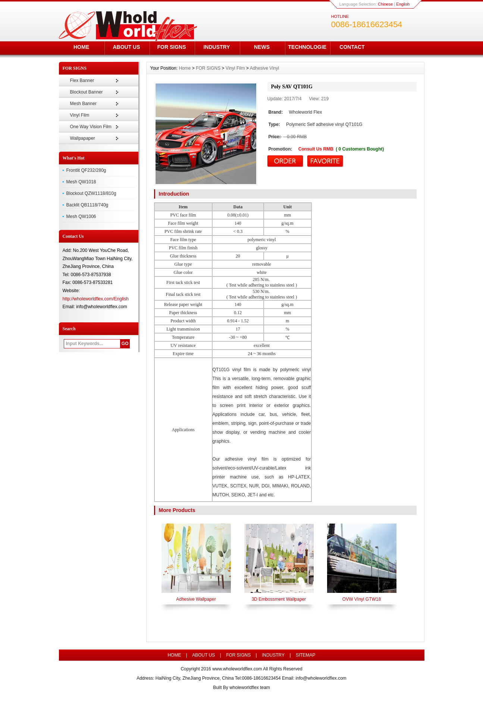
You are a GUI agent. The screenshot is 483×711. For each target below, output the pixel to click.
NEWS (262, 47)
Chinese (385, 4)
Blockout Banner (86, 92)
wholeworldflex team (249, 687)
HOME (81, 47)
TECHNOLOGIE (307, 47)
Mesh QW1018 (81, 181)
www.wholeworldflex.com (237, 669)
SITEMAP (306, 655)
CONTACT (351, 47)
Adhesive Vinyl (264, 68)
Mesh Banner (83, 103)
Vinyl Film (80, 115)
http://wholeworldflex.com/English (96, 298)
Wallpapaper (82, 138)
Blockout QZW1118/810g (91, 193)
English (403, 4)
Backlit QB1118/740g (87, 205)
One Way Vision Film (91, 126)
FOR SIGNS (171, 47)
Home (185, 68)
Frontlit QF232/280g (86, 170)
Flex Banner (82, 80)
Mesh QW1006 (81, 216)
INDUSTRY (216, 47)
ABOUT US (126, 47)
